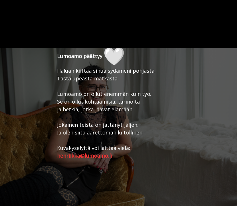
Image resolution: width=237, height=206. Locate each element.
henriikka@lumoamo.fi (84, 155)
